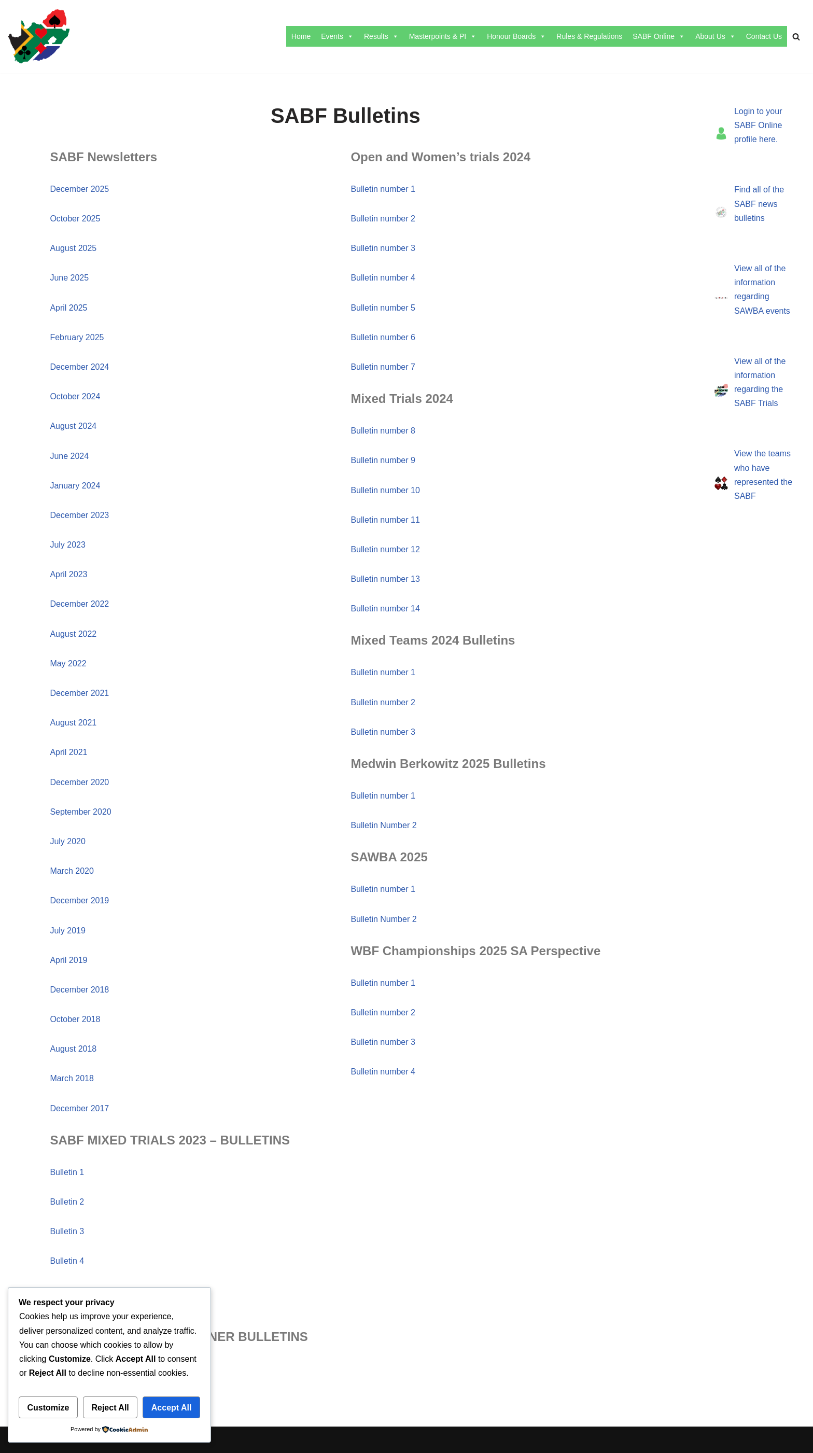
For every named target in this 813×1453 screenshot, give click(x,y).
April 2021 (68, 752)
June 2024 (69, 456)
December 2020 (79, 782)
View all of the (760, 268)
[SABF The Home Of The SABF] (39, 36)
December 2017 (79, 1108)
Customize (48, 1407)
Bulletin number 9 (383, 460)
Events (337, 36)
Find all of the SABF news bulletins (759, 203)
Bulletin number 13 (385, 579)
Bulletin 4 (67, 1260)
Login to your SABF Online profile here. (758, 125)
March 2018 (72, 1078)
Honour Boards (516, 36)
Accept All (171, 1407)
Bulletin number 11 (385, 519)
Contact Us (764, 36)
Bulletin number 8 (383, 430)
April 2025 (68, 307)
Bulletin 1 (67, 1172)
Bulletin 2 (67, 1201)
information (754, 282)
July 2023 (68, 544)
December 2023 (79, 515)
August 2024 (73, 426)
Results (381, 36)
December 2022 (79, 603)
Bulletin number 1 (383, 189)
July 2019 (68, 930)
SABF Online (659, 36)
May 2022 (68, 663)
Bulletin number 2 (383, 218)
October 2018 (75, 1019)
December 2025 (79, 189)
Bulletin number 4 (383, 277)
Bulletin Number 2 (383, 825)
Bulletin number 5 (383, 307)
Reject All (110, 1407)
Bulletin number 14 (385, 608)
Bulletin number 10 (385, 490)
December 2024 (79, 366)
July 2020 (68, 841)
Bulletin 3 (67, 1231)
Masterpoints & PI (443, 36)
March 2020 (72, 871)
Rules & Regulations (589, 36)
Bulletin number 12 (385, 549)
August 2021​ (73, 722)
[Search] (796, 36)
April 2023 (68, 574)
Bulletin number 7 (383, 366)
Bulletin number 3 (383, 248)
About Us (715, 36)
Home (301, 36)
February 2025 (77, 337)
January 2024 (75, 485)
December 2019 (79, 900)
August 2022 (73, 634)
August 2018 (73, 1048)
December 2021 (79, 693)
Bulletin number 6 (383, 337)
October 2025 (75, 218)
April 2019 (68, 960)
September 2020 (80, 811)
